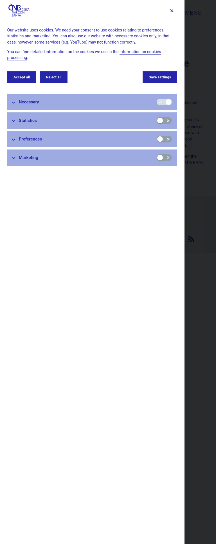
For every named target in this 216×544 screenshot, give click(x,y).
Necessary (29, 102)
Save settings (160, 77)
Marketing (28, 157)
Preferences (30, 139)
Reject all (53, 77)
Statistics (28, 120)
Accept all (22, 77)
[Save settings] (171, 10)
